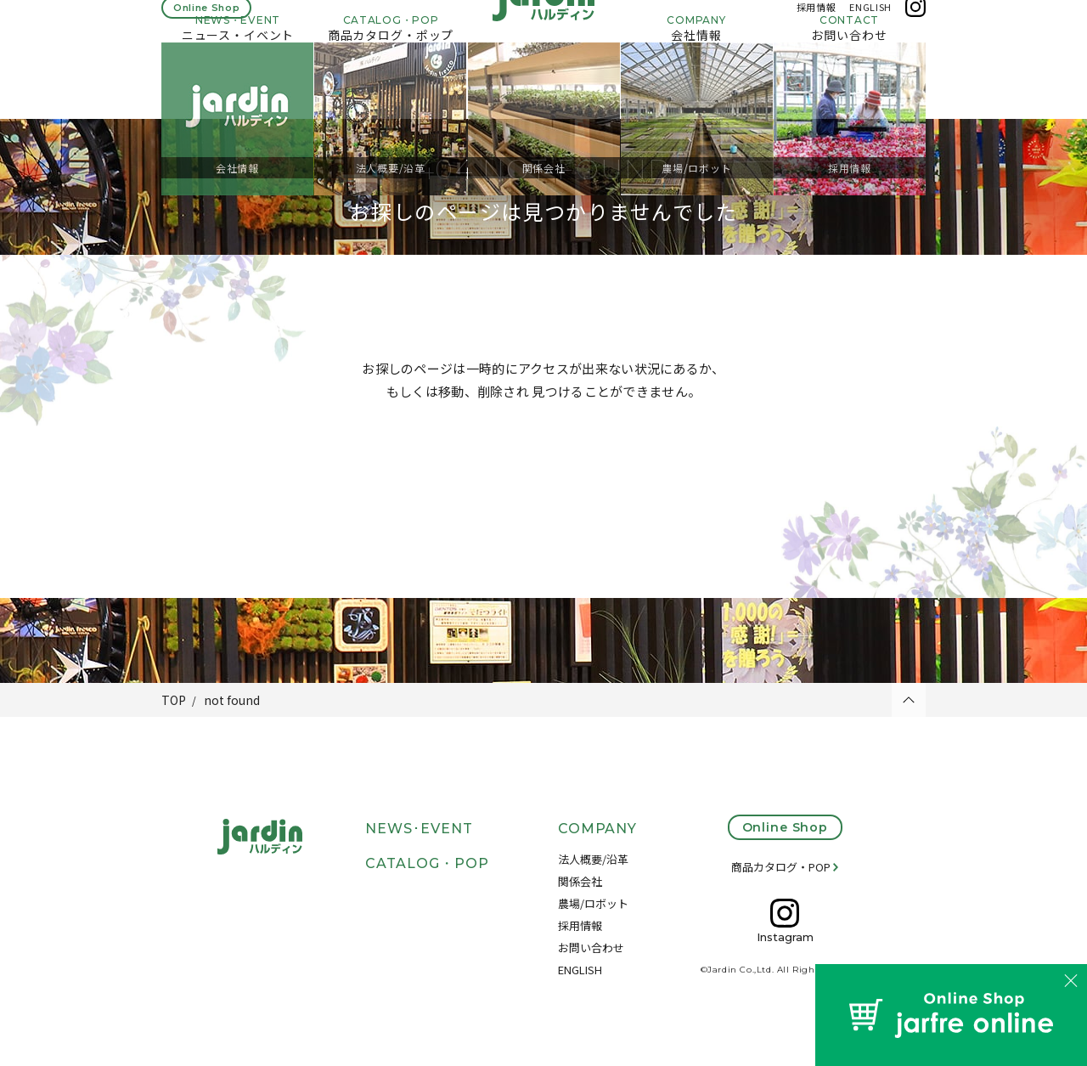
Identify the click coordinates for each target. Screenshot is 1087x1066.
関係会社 (580, 881)
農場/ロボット (593, 903)
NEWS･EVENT (419, 829)
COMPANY (598, 829)
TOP (173, 699)
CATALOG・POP (427, 863)
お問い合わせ (591, 947)
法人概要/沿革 (593, 859)
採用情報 (816, 24)
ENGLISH (870, 24)
